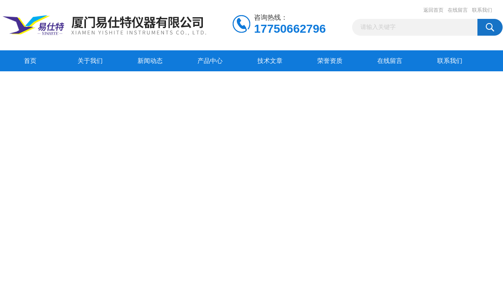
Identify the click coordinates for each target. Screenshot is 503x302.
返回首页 (433, 10)
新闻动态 (150, 60)
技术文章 (270, 60)
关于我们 (90, 60)
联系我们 (482, 10)
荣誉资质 (329, 60)
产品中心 (210, 60)
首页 (30, 60)
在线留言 (458, 10)
